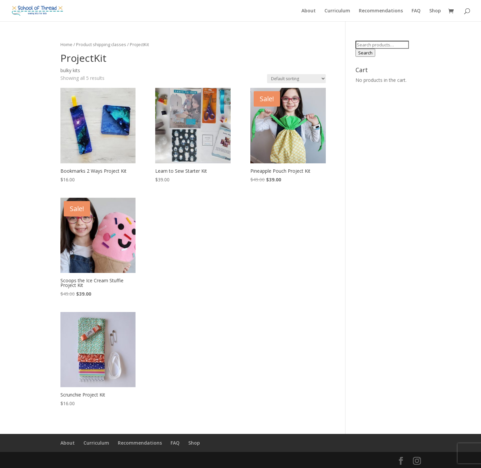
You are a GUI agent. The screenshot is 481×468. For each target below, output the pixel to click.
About (308, 11)
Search (365, 53)
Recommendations (381, 11)
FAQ (416, 11)
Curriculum (337, 11)
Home (66, 44)
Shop (435, 11)
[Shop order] (296, 78)
